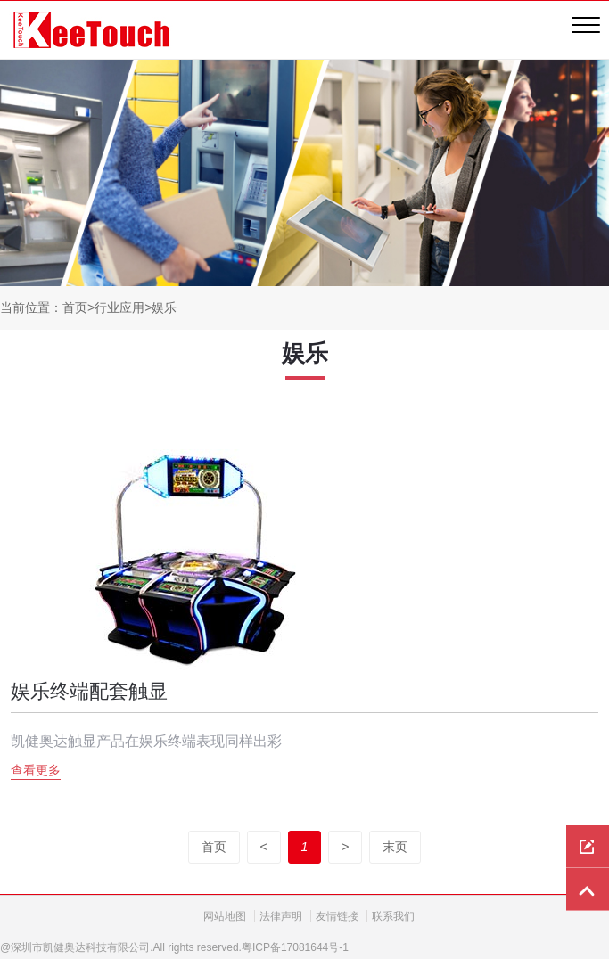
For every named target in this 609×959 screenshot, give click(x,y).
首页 (74, 307)
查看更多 (36, 770)
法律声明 (280, 916)
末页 (395, 847)
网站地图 (224, 916)
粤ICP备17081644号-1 (295, 947)
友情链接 (337, 916)
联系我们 (393, 916)
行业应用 (119, 307)
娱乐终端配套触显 (89, 691)
